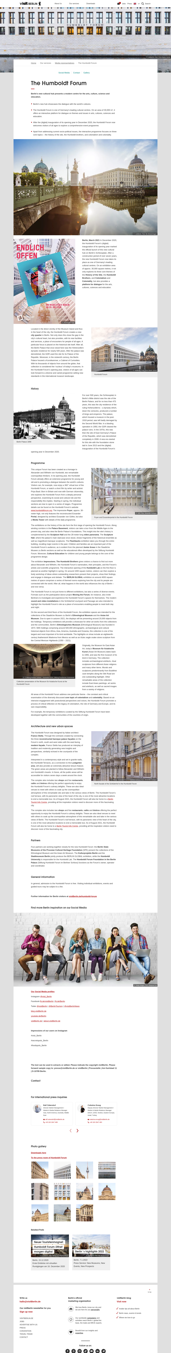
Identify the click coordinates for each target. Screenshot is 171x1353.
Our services (74, 3)
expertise (79, 1333)
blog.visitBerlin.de (38, 1011)
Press (129, 4)
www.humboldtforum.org (41, 510)
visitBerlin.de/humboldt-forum (83, 896)
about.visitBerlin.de (52, 1021)
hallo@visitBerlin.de (30, 1301)
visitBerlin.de (36, 1021)
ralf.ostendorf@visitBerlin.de (53, 1119)
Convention (25, 1331)
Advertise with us (28, 1325)
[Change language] (137, 4)
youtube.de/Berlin (38, 1016)
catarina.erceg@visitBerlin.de (98, 1119)
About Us (58, 3)
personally (95, 1310)
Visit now (121, 1301)
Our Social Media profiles (43, 992)
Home (33, 63)
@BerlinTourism (56, 1006)
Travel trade (26, 1334)
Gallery (86, 73)
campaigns (91, 1318)
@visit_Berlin (46, 996)
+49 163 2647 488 (50, 1122)
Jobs (124, 4)
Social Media (64, 73)
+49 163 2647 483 (95, 1122)
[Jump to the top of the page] (149, 1290)
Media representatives (64, 63)
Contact (76, 73)
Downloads (90, 3)
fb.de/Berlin (60, 1001)
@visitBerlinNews (72, 1006)
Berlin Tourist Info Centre (67, 826)
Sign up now (26, 1312)
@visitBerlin (42, 1006)
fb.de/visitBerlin (46, 1001)
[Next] (77, 1130)
